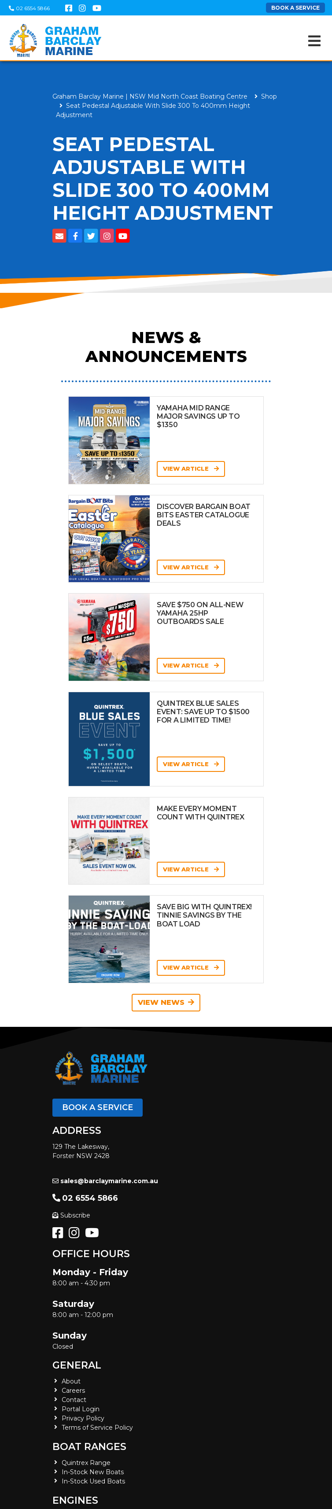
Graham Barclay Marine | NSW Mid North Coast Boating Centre (149, 96)
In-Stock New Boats (93, 1472)
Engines (75, 1500)
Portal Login (81, 1409)
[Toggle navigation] (314, 41)
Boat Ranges (89, 1447)
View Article (191, 468)
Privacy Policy (83, 1418)
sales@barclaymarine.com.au (105, 1181)
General (76, 1365)
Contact (74, 1400)
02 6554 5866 (29, 8)
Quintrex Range (86, 1463)
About (71, 1381)
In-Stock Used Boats (93, 1481)
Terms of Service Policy (97, 1428)
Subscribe (71, 1215)
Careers (73, 1391)
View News (166, 1002)
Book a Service (97, 1107)
